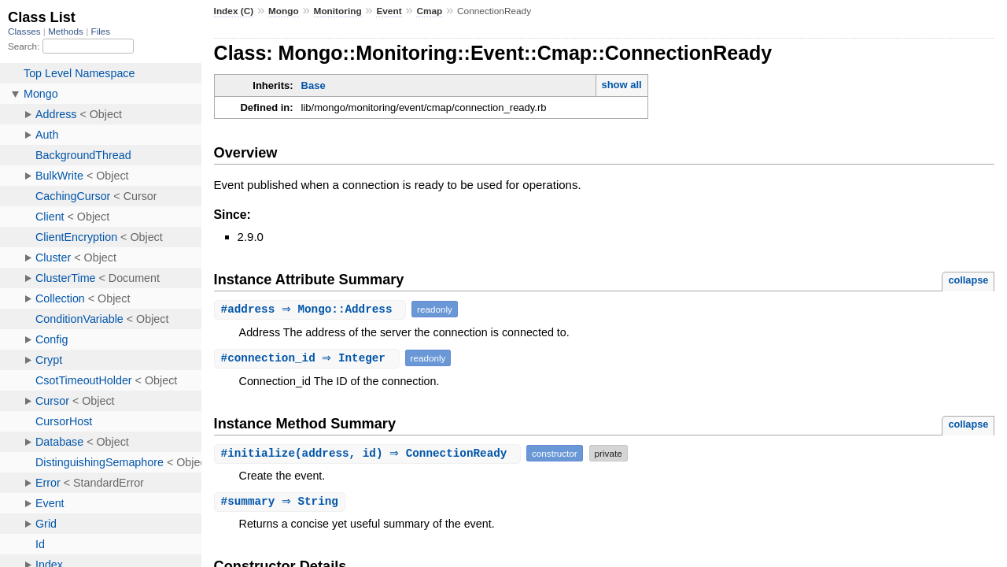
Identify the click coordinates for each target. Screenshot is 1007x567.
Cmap (429, 11)
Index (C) (234, 11)
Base (313, 85)
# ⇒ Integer (309, 357)
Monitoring (338, 11)
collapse (968, 280)
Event (388, 11)
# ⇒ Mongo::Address (312, 309)
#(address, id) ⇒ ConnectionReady (369, 453)
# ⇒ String (281, 502)
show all (621, 85)
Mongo (283, 11)
